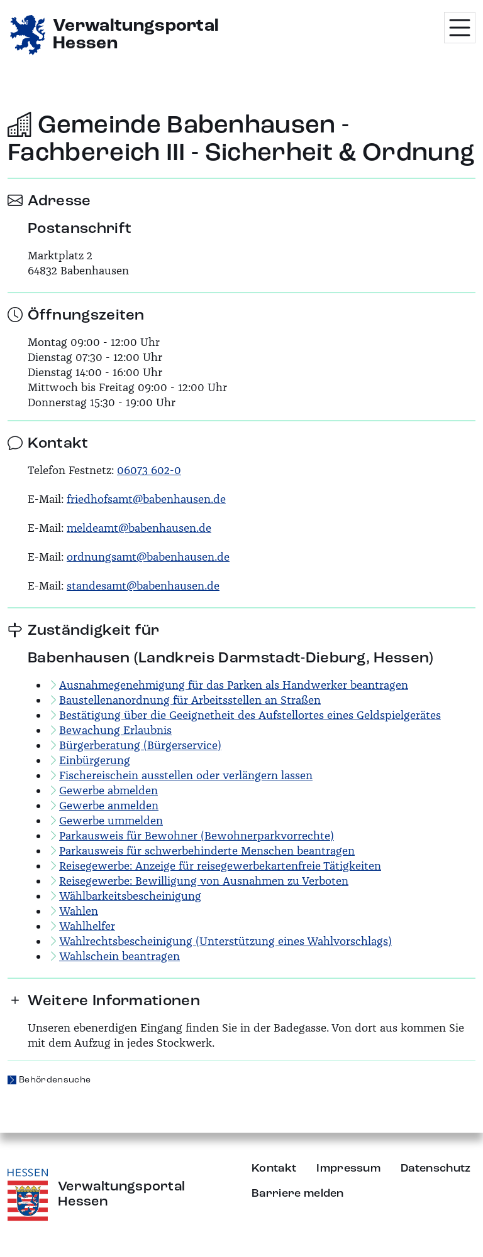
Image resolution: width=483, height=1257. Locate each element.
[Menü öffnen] (459, 27)
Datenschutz (436, 1168)
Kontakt (274, 1168)
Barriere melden (298, 1193)
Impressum (348, 1168)
